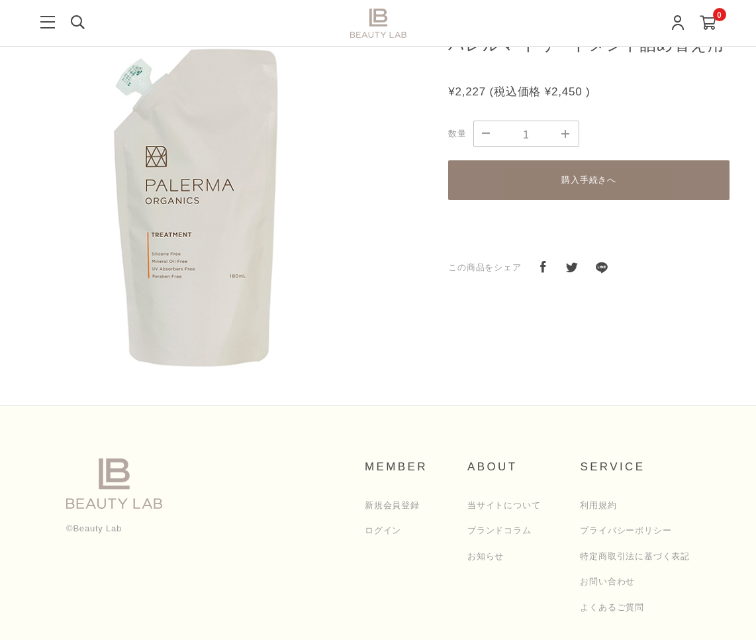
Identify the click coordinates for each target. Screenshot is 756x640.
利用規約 (598, 505)
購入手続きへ (588, 180)
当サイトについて (503, 505)
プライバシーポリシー (625, 530)
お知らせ (485, 556)
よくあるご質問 (612, 607)
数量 (457, 133)
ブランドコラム (499, 530)
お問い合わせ (607, 581)
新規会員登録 (392, 505)
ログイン (383, 530)
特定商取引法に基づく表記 (635, 556)
